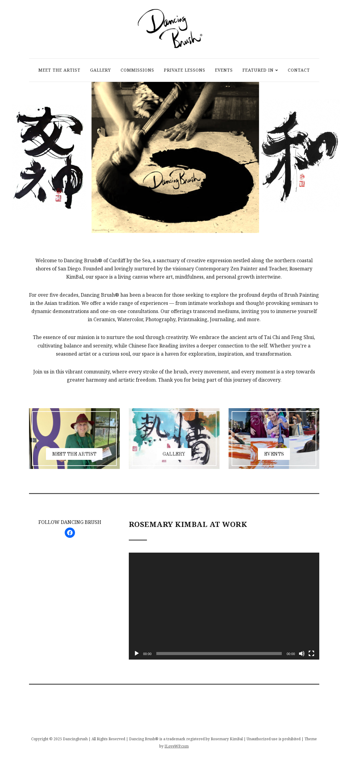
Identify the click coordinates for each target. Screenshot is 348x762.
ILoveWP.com (176, 746)
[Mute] (302, 654)
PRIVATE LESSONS (184, 70)
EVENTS (224, 70)
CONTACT (299, 70)
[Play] (137, 654)
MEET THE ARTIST (59, 70)
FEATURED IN (258, 70)
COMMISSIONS (137, 70)
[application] (224, 606)
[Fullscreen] (311, 654)
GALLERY (100, 70)
